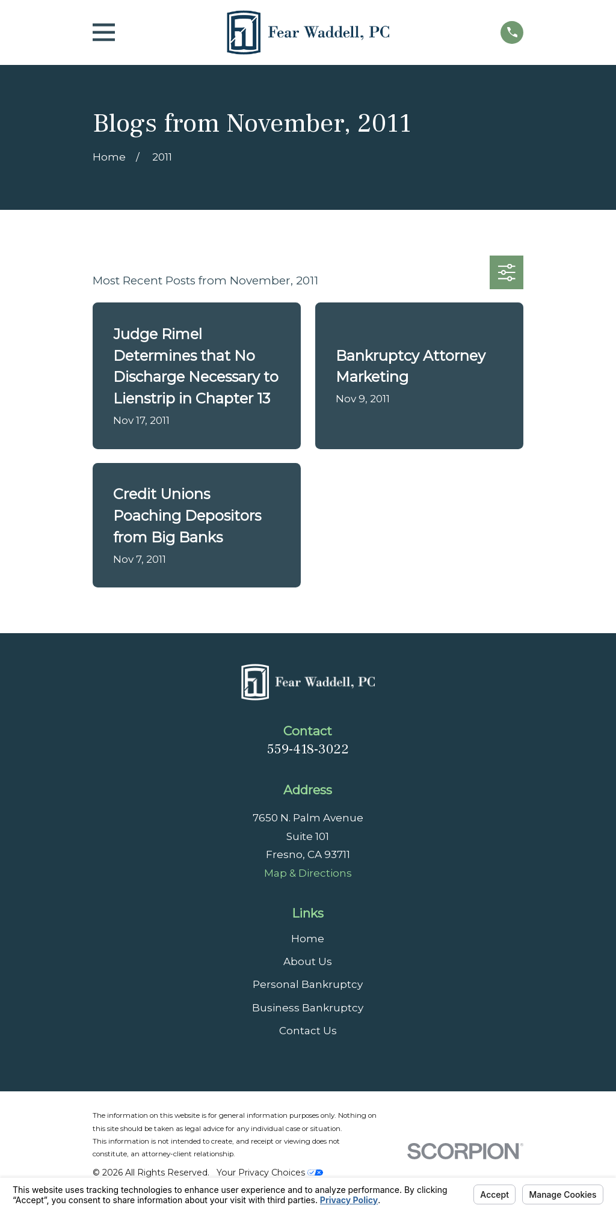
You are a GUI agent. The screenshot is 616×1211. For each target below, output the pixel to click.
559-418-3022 (308, 749)
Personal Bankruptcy (308, 984)
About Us (307, 961)
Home (307, 939)
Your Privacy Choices (270, 1172)
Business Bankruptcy (307, 1008)
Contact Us (308, 1031)
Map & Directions (308, 873)
